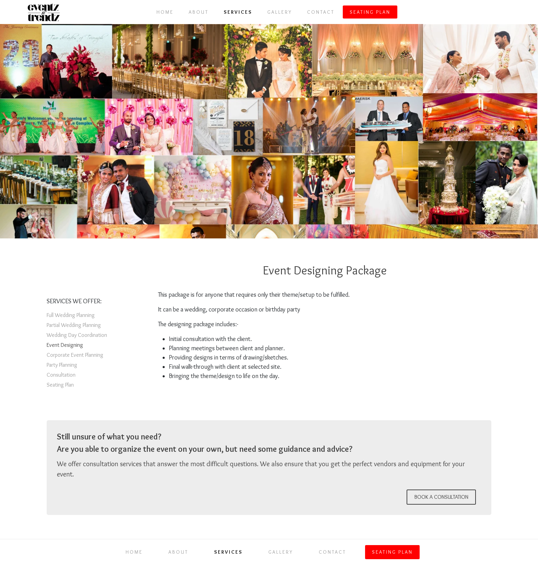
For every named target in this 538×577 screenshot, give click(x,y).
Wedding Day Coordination (77, 335)
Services (238, 12)
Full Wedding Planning (71, 315)
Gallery (279, 12)
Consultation (61, 375)
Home (165, 12)
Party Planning (62, 365)
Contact (321, 12)
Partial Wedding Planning (74, 325)
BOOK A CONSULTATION (441, 497)
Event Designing (65, 345)
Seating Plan (370, 12)
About (199, 12)
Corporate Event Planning (75, 355)
